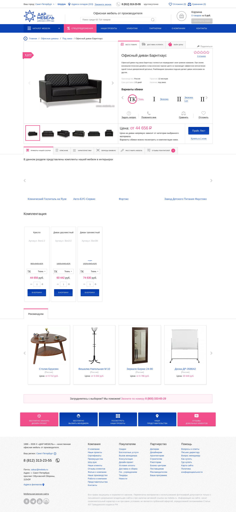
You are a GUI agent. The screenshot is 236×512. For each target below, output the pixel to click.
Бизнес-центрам (158, 465)
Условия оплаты (127, 465)
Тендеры (123, 475)
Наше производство (98, 475)
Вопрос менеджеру (190, 455)
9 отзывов (201, 56)
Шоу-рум (92, 462)
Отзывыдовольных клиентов (196, 419)
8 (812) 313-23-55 (131, 4)
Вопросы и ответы (190, 449)
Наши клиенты (95, 465)
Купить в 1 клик (198, 138)
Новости (123, 478)
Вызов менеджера (128, 455)
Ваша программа (158, 475)
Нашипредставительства (157, 419)
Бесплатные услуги (128, 452)
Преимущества (95, 459)
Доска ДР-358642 (185, 368)
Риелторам (155, 462)
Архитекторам (157, 455)
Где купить (186, 462)
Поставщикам (157, 468)
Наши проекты (109, 28)
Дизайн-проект (126, 462)
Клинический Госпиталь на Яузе (47, 199)
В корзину (37, 292)
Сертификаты (94, 455)
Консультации (126, 459)
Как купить (186, 459)
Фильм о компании (97, 472)
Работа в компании (97, 478)
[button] (112, 83)
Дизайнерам (156, 452)
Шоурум (62, 4)
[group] (71, 83)
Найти (152, 19)
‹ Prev (122, 97)
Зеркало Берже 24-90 (140, 368)
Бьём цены (175, 44)
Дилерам (154, 449)
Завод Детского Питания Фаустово (185, 199)
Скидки (122, 449)
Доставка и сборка (128, 468)
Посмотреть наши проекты (117, 419)
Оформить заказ (202, 21)
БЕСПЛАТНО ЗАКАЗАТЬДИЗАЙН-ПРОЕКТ (39, 419)
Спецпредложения (82, 28)
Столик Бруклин (49, 368)
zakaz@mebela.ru (39, 469)
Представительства (98, 482)
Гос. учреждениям (128, 472)
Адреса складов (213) (82, 4)
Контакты (201, 28)
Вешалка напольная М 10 (94, 368)
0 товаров (196, 15)
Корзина (196, 12)
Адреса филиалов (33, 484)
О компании (178, 28)
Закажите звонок (103, 4)
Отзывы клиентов (96, 468)
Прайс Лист (198, 130)
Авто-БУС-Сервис (84, 199)
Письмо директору (190, 452)
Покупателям (127, 444)
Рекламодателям (158, 472)
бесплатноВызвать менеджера (78, 419)
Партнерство (158, 444)
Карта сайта (187, 465)
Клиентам (132, 28)
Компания (94, 444)
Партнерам (155, 28)
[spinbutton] (37, 284)
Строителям (156, 459)
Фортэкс (124, 199)
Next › (207, 97)
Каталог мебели (44, 28)
